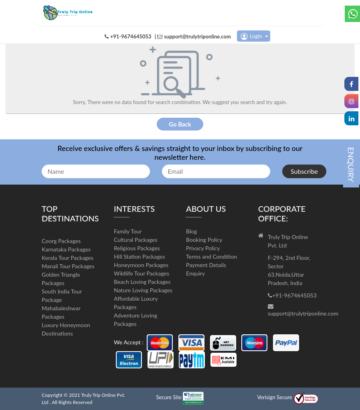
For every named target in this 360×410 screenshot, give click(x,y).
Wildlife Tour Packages (141, 273)
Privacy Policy (203, 248)
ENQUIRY (351, 164)
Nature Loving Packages (143, 290)
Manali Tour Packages (68, 266)
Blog (191, 231)
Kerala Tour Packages (67, 257)
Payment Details (206, 264)
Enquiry (195, 273)
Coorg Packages (61, 240)
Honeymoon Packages (141, 264)
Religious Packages (137, 248)
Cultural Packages (136, 239)
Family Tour (128, 231)
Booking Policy (204, 239)
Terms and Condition (211, 256)
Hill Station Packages (139, 256)
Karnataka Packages (66, 249)
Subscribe (304, 171)
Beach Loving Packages (142, 281)
